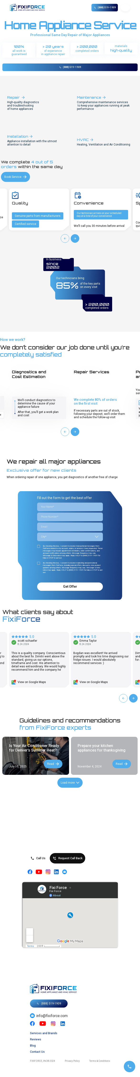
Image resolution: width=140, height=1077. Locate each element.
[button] (125, 7)
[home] (30, 7)
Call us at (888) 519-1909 (70, 572)
